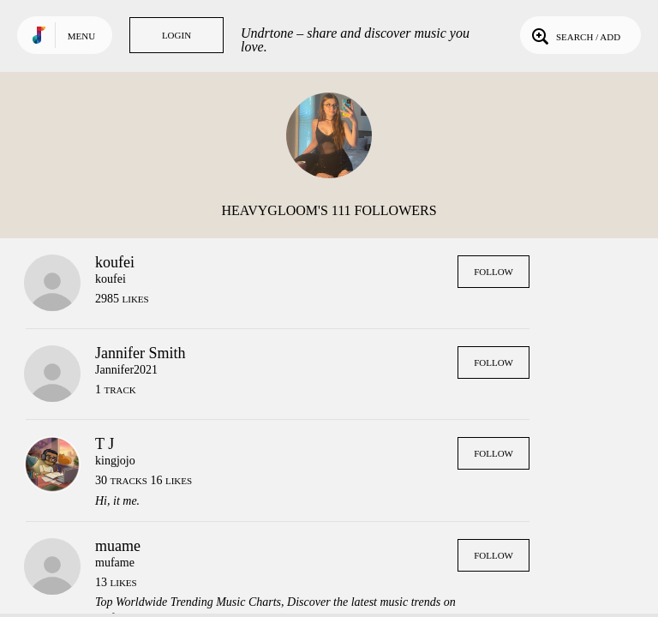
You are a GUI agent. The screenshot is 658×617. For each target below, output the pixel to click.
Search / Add (574, 35)
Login (176, 35)
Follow (493, 272)
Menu (81, 36)
